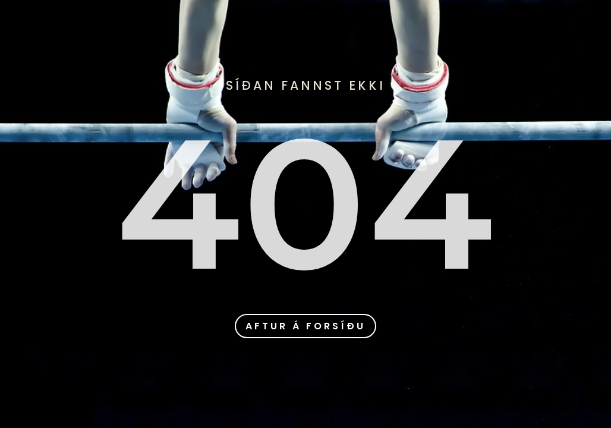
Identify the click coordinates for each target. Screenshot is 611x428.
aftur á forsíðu (305, 326)
